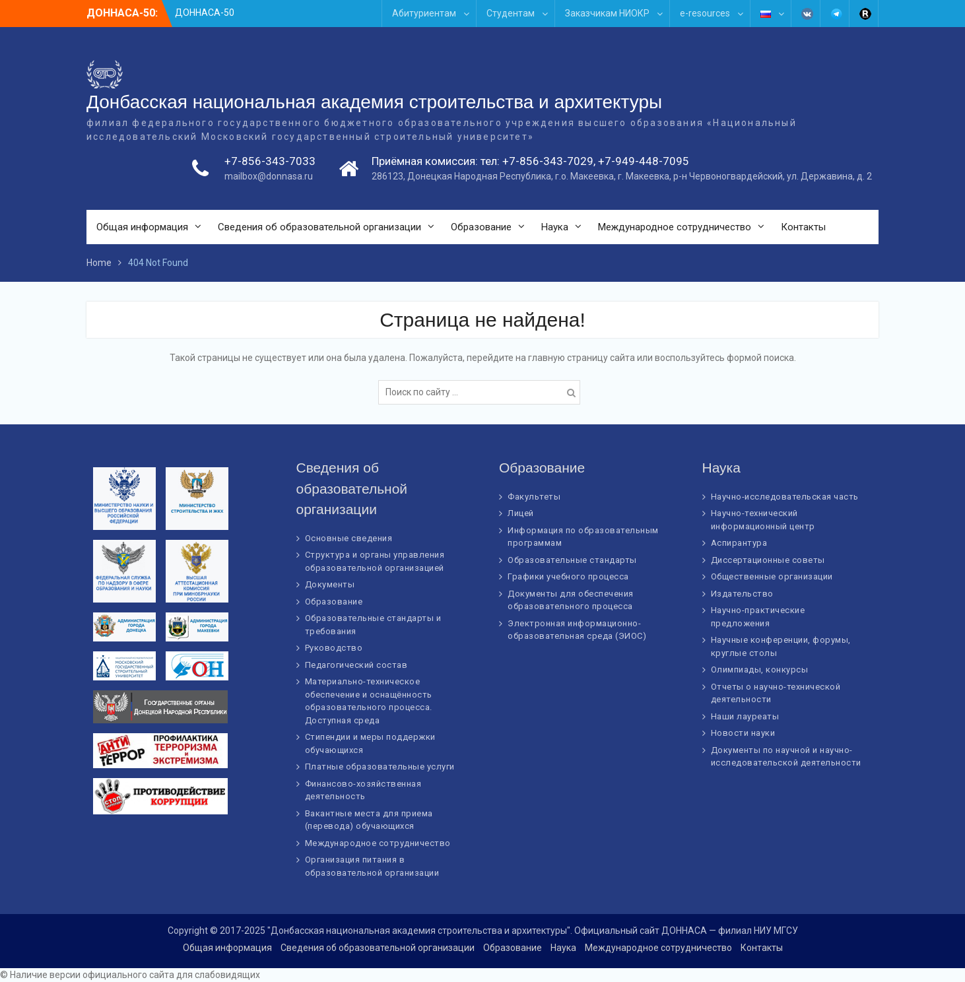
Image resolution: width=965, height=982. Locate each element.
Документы (330, 584)
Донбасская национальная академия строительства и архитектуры (374, 102)
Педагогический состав (356, 665)
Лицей (521, 513)
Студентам (510, 13)
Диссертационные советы (768, 560)
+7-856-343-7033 (270, 161)
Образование (481, 227)
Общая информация (142, 227)
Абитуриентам (424, 13)
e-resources (705, 13)
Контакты (803, 227)
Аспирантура (739, 543)
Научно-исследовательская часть (785, 497)
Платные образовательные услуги (380, 766)
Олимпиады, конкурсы (760, 669)
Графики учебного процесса (568, 576)
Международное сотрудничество (674, 227)
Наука (554, 227)
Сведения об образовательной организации (319, 227)
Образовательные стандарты (572, 560)
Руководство (334, 648)
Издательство (742, 594)
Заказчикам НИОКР (607, 13)
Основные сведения (349, 538)
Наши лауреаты (745, 716)
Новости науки (743, 733)
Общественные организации (772, 576)
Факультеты (534, 497)
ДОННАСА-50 (204, 12)
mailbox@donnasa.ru (268, 176)
